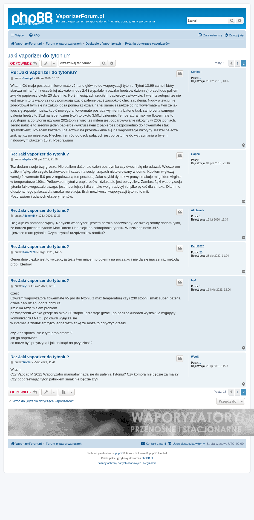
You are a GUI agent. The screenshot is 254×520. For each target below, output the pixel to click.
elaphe (195, 153)
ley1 (193, 280)
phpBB (119, 453)
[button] (231, 63)
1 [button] (237, 63)
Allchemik (197, 210)
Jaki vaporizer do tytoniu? (39, 56)
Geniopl (196, 71)
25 (201, 252)
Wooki (195, 356)
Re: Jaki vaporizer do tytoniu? (43, 72)
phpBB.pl (147, 458)
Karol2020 (197, 246)
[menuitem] (34, 35)
